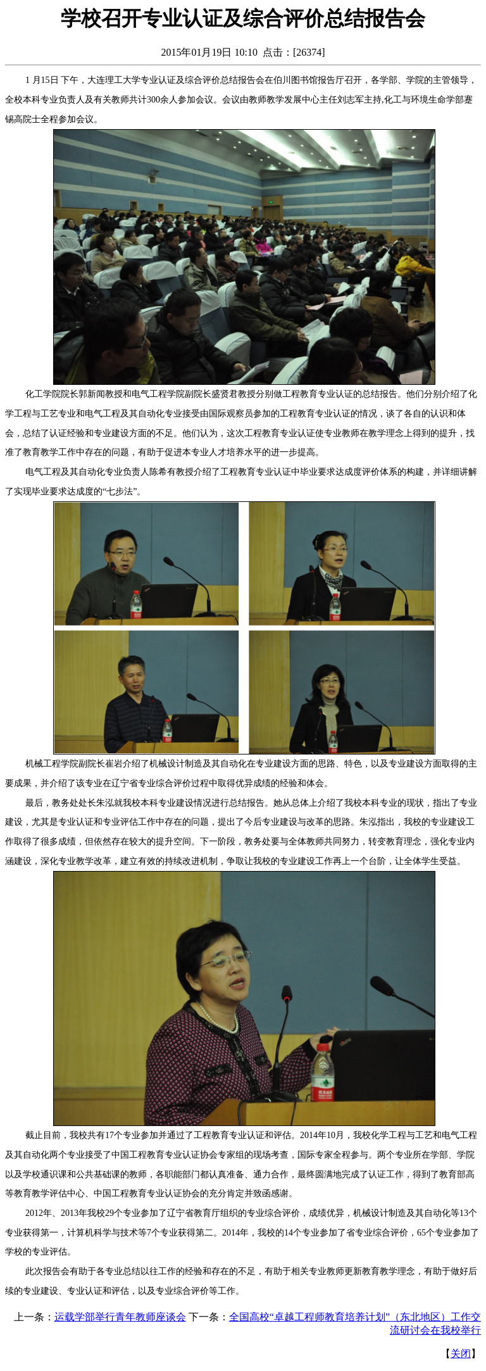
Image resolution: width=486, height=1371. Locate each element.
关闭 (461, 1353)
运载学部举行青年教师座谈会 (120, 1317)
